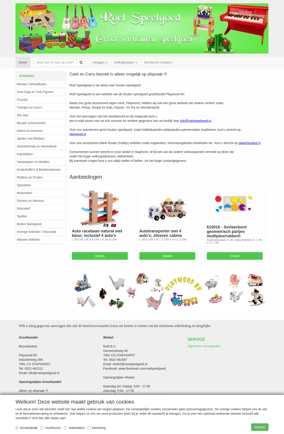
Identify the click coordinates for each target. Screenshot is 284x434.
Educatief (23, 208)
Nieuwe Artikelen (28, 239)
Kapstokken (25, 154)
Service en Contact (158, 62)
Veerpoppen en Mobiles (33, 162)
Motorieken (24, 193)
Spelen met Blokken (31, 138)
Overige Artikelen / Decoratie (36, 232)
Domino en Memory (30, 200)
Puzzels (22, 99)
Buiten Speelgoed (29, 224)
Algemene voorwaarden (203, 346)
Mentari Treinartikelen (32, 84)
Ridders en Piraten (30, 177)
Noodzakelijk (26, 428)
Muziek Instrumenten (31, 123)
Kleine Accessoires (30, 131)
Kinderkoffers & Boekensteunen (39, 169)
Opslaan (260, 427)
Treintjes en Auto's (29, 107)
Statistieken (74, 428)
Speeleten (24, 185)
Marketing (97, 428)
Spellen (22, 216)
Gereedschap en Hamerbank (37, 146)
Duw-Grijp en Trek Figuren (35, 92)
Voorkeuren (51, 428)
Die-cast (22, 115)
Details (100, 256)
